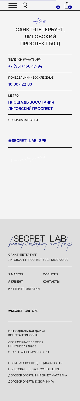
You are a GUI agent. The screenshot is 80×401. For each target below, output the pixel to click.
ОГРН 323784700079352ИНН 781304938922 (25, 344)
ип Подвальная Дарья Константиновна (26, 333)
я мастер (16, 274)
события (50, 274)
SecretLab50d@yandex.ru (28, 352)
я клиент (15, 281)
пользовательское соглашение (34, 369)
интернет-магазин (24, 289)
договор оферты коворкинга (31, 381)
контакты (51, 281)
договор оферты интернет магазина (37, 375)
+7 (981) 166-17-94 (25, 66)
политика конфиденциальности (35, 363)
